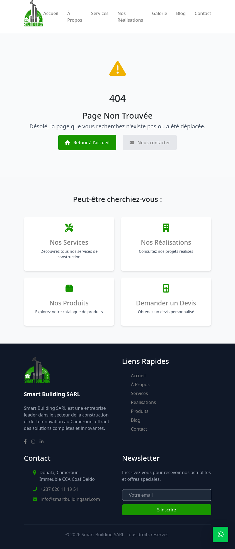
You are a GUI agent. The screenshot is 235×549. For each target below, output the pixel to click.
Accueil (50, 13)
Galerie (159, 13)
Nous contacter (150, 142)
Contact (203, 13)
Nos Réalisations (130, 16)
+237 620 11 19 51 (60, 489)
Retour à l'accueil (87, 142)
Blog (181, 13)
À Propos (74, 16)
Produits (140, 411)
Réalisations (143, 402)
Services (99, 13)
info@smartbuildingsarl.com (70, 499)
